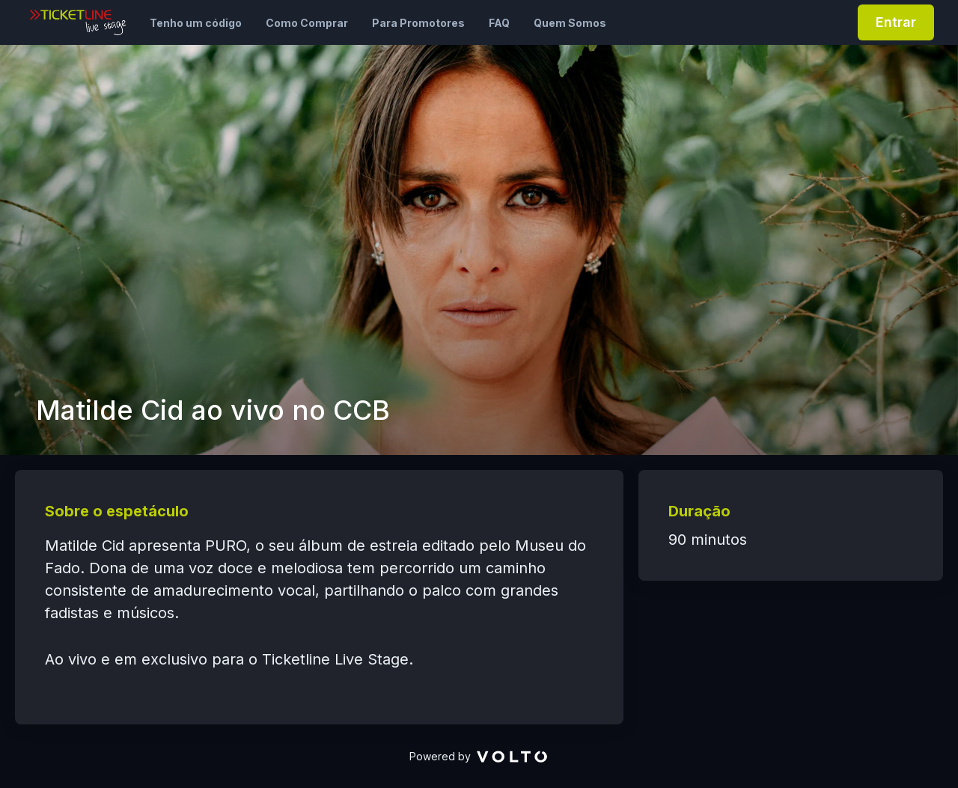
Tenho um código (196, 22)
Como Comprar (307, 22)
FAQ (499, 22)
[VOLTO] (513, 757)
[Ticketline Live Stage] (78, 22)
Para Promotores (418, 22)
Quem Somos (570, 22)
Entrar (896, 22)
